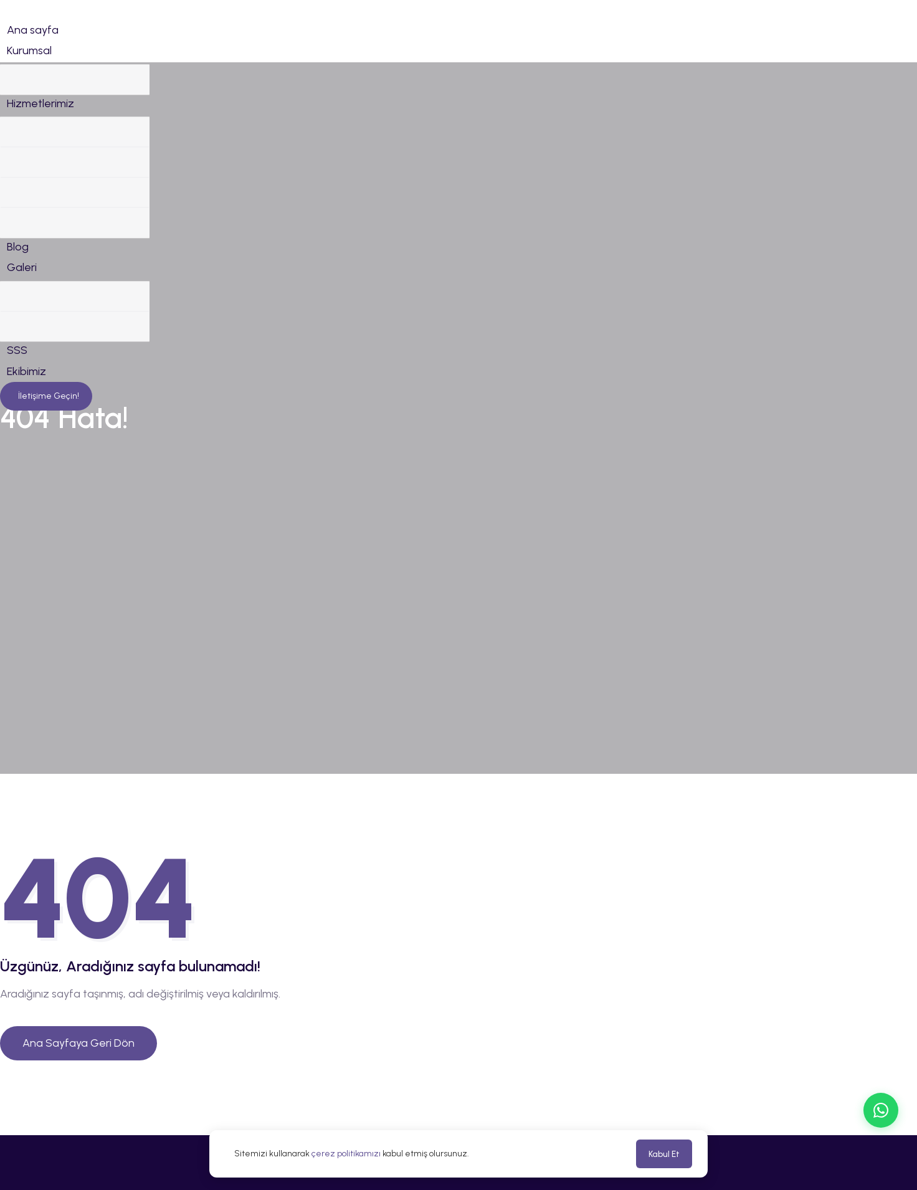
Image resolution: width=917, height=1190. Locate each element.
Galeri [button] (22, 335)
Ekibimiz (26, 463)
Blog (18, 314)
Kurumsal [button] (29, 50)
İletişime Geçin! (47, 487)
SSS (17, 442)
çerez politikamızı (346, 1153)
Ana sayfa (33, 30)
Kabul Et (664, 1154)
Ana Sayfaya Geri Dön (78, 1043)
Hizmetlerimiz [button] (40, 127)
